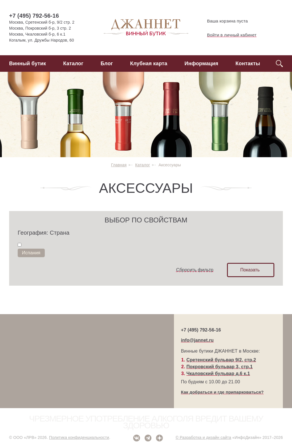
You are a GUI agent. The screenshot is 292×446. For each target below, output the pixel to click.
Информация (201, 63)
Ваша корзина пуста (222, 21)
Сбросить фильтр (194, 269)
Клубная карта (148, 63)
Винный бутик (27, 63)
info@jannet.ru (197, 340)
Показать (249, 269)
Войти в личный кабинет (227, 35)
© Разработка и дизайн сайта (203, 437)
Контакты (248, 63)
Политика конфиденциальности (79, 437)
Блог (107, 63)
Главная (119, 165)
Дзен (159, 438)
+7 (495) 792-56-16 (34, 16)
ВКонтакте (136, 438)
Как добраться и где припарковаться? (222, 392)
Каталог (73, 63)
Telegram (148, 438)
